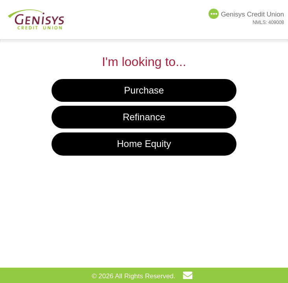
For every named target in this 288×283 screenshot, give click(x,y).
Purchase (144, 90)
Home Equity (144, 143)
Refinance (144, 117)
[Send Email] (189, 276)
